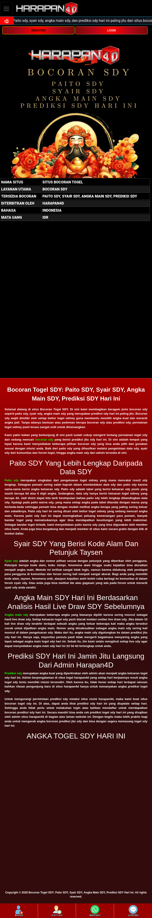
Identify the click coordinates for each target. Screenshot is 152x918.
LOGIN (111, 30)
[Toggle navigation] (6, 9)
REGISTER (38, 30)
